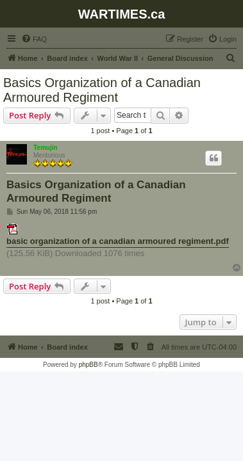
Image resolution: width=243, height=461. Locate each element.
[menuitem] (34, 39)
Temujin (45, 147)
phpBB (88, 364)
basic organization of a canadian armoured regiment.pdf (117, 241)
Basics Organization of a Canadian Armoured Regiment (102, 90)
